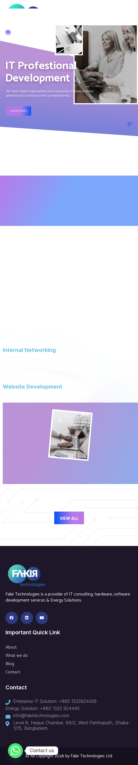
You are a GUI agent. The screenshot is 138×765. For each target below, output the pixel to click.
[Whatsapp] (15, 750)
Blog (10, 664)
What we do (17, 655)
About (11, 647)
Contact (13, 672)
